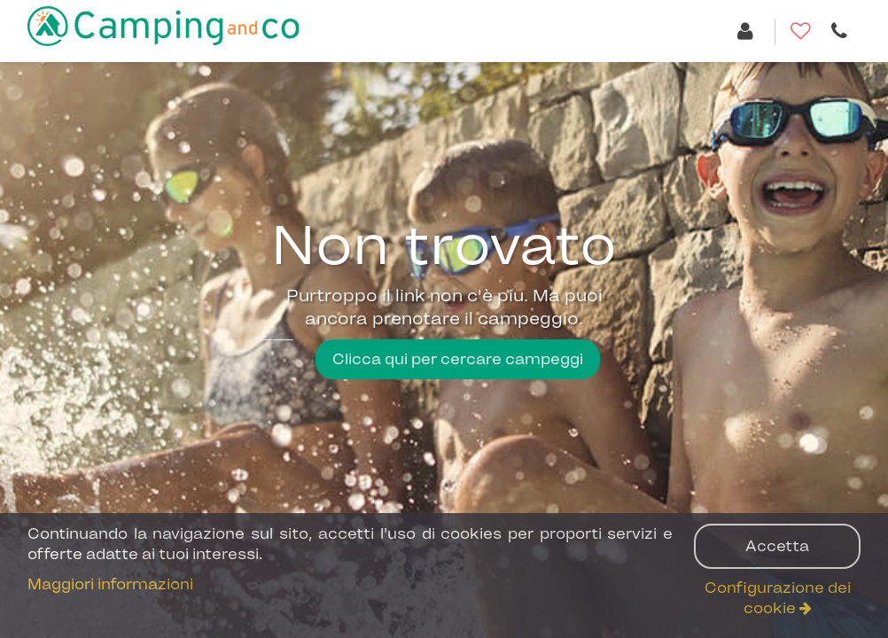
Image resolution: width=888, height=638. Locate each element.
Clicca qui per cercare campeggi (457, 359)
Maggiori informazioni (110, 584)
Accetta (777, 546)
